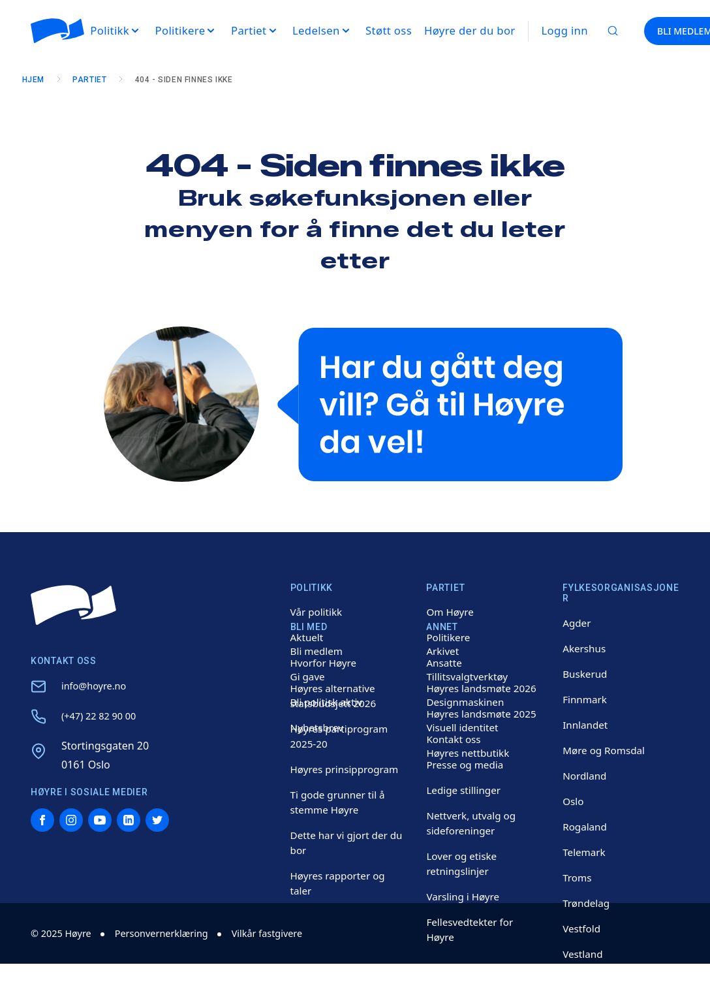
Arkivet (443, 651)
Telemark (585, 852)
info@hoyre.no (97, 685)
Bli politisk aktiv (328, 702)
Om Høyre (451, 612)
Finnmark (586, 699)
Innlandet (586, 725)
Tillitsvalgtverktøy (469, 676)
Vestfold (582, 928)
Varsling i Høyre (464, 896)
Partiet (99, 79)
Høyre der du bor (470, 30)
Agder (578, 623)
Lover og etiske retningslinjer (463, 863)
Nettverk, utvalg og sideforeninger (473, 823)
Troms (578, 877)
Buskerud (586, 674)
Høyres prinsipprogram (347, 769)
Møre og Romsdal (606, 750)
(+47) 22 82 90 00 (102, 715)
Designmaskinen (467, 702)
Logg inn (565, 30)
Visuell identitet (464, 727)
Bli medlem (318, 651)
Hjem (42, 79)
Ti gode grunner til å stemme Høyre (340, 802)
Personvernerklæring (173, 933)
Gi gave (308, 676)
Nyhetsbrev (318, 727)
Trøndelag (587, 903)
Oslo (574, 801)
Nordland (586, 775)
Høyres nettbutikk (470, 753)
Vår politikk (317, 612)
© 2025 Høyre (64, 933)
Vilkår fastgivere (288, 933)
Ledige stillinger (465, 790)
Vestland (584, 954)
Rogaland (586, 826)
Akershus (585, 648)
